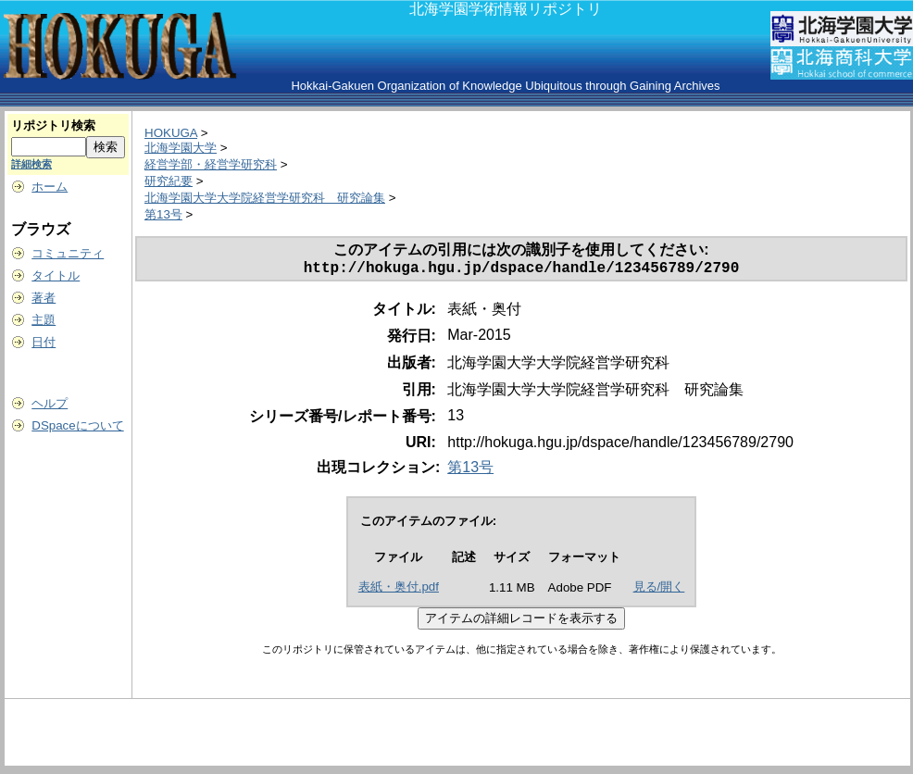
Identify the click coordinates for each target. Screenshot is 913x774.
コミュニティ (67, 253)
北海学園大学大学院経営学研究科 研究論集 (264, 198)
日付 (43, 342)
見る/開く (659, 590)
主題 (43, 320)
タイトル (55, 275)
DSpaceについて (77, 425)
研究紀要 (168, 181)
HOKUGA (170, 133)
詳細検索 (31, 163)
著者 (43, 298)
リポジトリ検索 (53, 125)
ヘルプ (49, 403)
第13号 (163, 214)
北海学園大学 (180, 148)
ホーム (49, 187)
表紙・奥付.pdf (398, 590)
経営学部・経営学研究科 (210, 164)
